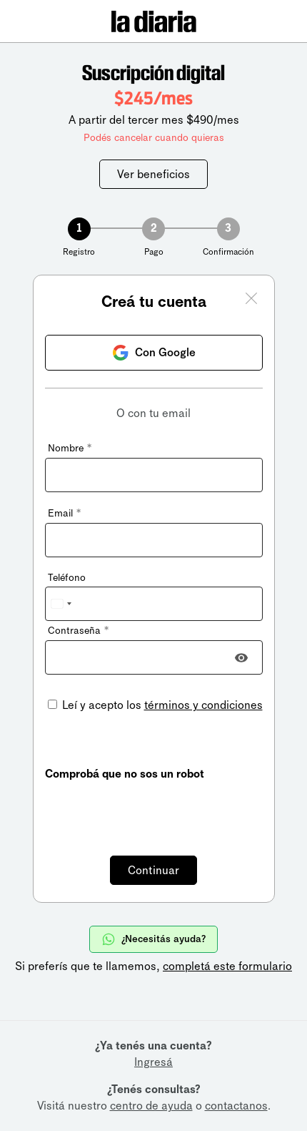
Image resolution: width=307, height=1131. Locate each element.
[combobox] (61, 603)
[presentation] (153, 810)
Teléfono (67, 578)
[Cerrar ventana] (251, 300)
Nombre (69, 448)
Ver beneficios (153, 174)
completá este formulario (227, 966)
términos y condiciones (203, 705)
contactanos (236, 1105)
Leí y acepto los (161, 705)
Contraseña (78, 630)
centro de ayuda (151, 1105)
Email (64, 513)
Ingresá (153, 1062)
